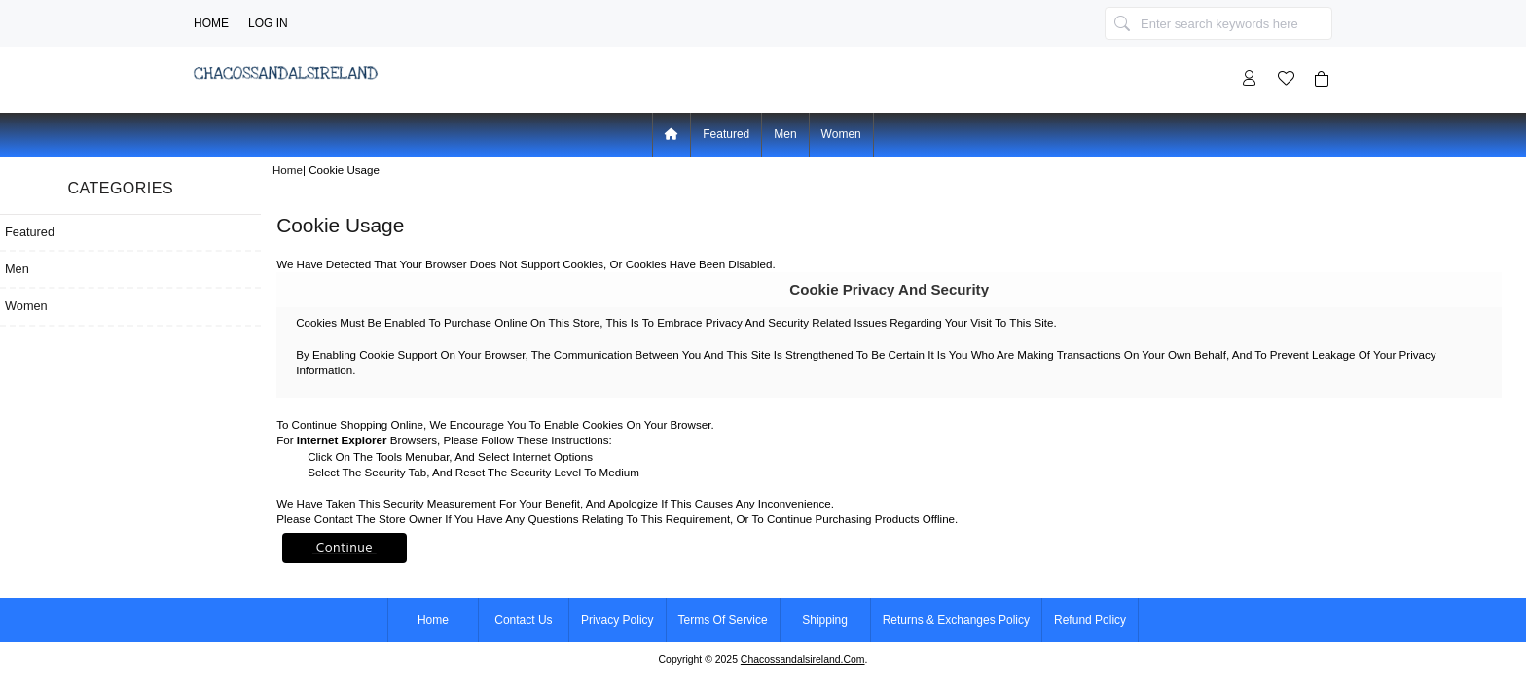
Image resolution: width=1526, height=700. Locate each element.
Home (211, 23)
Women (841, 134)
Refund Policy (1090, 620)
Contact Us (523, 620)
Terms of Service (723, 620)
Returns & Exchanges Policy (956, 620)
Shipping (825, 620)
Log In (268, 23)
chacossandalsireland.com (803, 659)
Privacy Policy (617, 620)
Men (785, 134)
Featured (726, 134)
